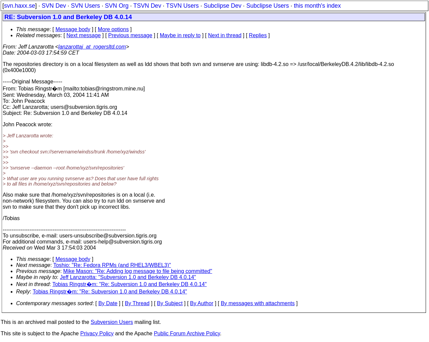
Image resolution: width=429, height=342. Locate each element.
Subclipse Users (267, 5)
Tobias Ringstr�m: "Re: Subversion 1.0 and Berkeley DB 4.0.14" (129, 284)
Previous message (130, 35)
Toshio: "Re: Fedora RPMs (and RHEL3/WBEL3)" (112, 265)
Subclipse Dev (222, 5)
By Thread (137, 303)
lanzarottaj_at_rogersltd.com (92, 47)
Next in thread (225, 35)
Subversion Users (112, 322)
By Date (107, 303)
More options (113, 29)
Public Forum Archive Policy (187, 333)
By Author (201, 303)
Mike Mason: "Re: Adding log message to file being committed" (137, 271)
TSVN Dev (147, 5)
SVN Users (85, 5)
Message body (72, 29)
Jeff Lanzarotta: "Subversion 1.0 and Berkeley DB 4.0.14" (128, 277)
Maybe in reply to (180, 35)
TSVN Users (182, 5)
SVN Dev (54, 5)
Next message (83, 35)
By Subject (169, 303)
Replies (258, 35)
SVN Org (116, 5)
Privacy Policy (97, 333)
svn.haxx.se (19, 5)
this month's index (317, 5)
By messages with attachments (258, 303)
